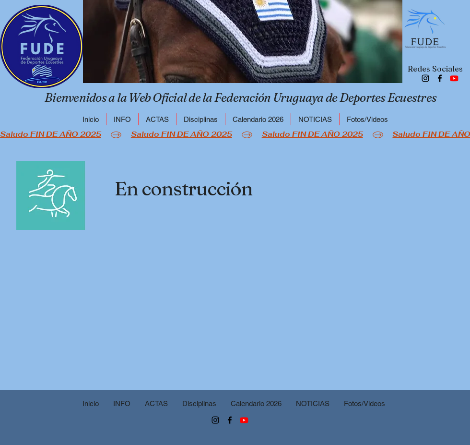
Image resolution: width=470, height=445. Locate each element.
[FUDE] (454, 78)
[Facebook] (440, 78)
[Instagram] (425, 78)
